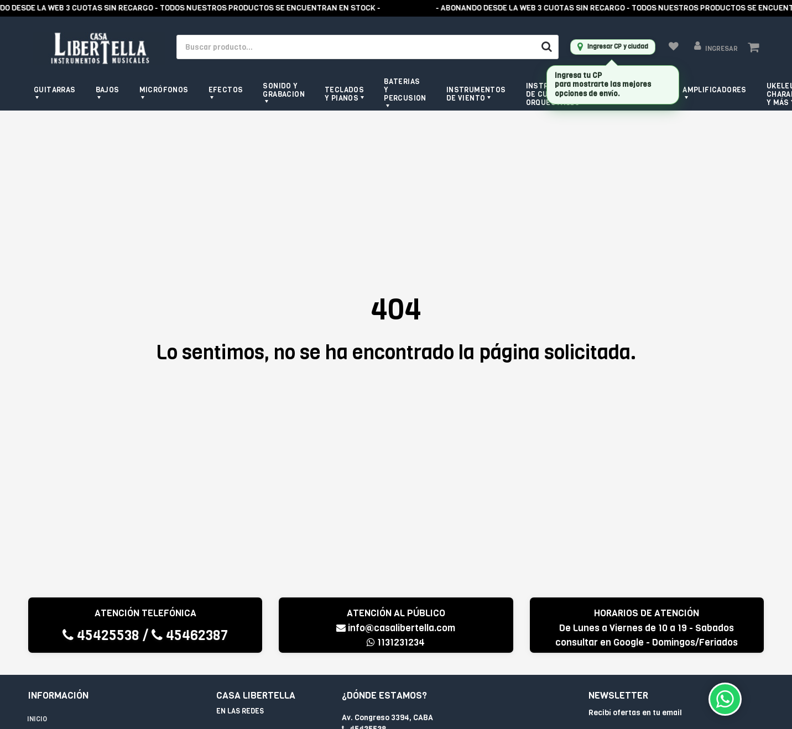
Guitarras (55, 90)
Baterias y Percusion (405, 90)
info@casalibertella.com (395, 628)
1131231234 (396, 642)
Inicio (37, 719)
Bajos (107, 90)
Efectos (226, 90)
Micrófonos (164, 90)
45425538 (100, 635)
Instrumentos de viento (476, 94)
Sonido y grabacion (284, 90)
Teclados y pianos (344, 94)
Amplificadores (714, 90)
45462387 (190, 635)
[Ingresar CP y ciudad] (613, 47)
